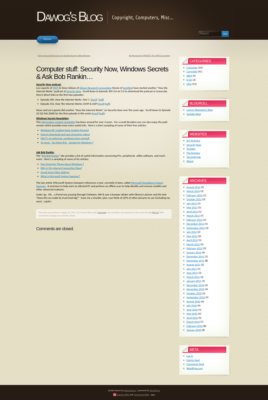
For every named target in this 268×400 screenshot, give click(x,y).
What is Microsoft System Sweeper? (60, 176)
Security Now (73, 91)
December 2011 (195, 256)
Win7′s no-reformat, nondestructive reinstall (65, 138)
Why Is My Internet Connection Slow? (61, 168)
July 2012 (192, 232)
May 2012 (192, 236)
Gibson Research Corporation (95, 87)
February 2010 (194, 326)
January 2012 (194, 252)
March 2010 (193, 321)
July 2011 (192, 268)
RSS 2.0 (155, 212)
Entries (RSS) (123, 394)
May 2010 (192, 313)
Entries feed (193, 360)
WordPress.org (195, 368)
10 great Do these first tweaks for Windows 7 (67, 142)
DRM (189, 75)
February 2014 (194, 195)
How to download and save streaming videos (65, 134)
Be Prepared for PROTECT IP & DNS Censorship (149, 55)
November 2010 (195, 289)
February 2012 (194, 248)
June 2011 (192, 272)
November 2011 (195, 260)
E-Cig (189, 79)
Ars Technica (193, 140)
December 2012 (195, 223)
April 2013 (192, 211)
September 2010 (196, 297)
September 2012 (196, 228)
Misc (189, 83)
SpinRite (127, 87)
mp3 (94, 99)
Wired (190, 161)
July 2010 (192, 305)
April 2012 (192, 240)
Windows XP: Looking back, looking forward (65, 130)
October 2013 (194, 199)
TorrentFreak (194, 157)
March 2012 (193, 244)
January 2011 (194, 281)
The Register (193, 153)
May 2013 (192, 207)
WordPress (155, 390)
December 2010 (195, 285)
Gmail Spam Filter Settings (55, 172)
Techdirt (191, 148)
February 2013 (194, 219)
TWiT (55, 87)
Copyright (192, 71)
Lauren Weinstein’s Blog (200, 109)
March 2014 (193, 191)
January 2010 (194, 330)
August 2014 (193, 187)
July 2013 (192, 203)
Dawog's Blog (69, 16)
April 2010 (192, 317)
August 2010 (193, 301)
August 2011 (193, 264)
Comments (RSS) (141, 394)
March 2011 (193, 277)
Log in (190, 355)
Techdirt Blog (194, 114)
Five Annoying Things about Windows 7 (62, 164)
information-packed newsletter (58, 122)
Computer (102, 212)
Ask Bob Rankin (50, 155)
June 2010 (192, 309)
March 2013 (193, 215)
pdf (101, 99)
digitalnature (130, 390)
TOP (153, 395)
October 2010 (194, 293)
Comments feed (195, 364)
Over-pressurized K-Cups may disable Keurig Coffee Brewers (64, 55)
